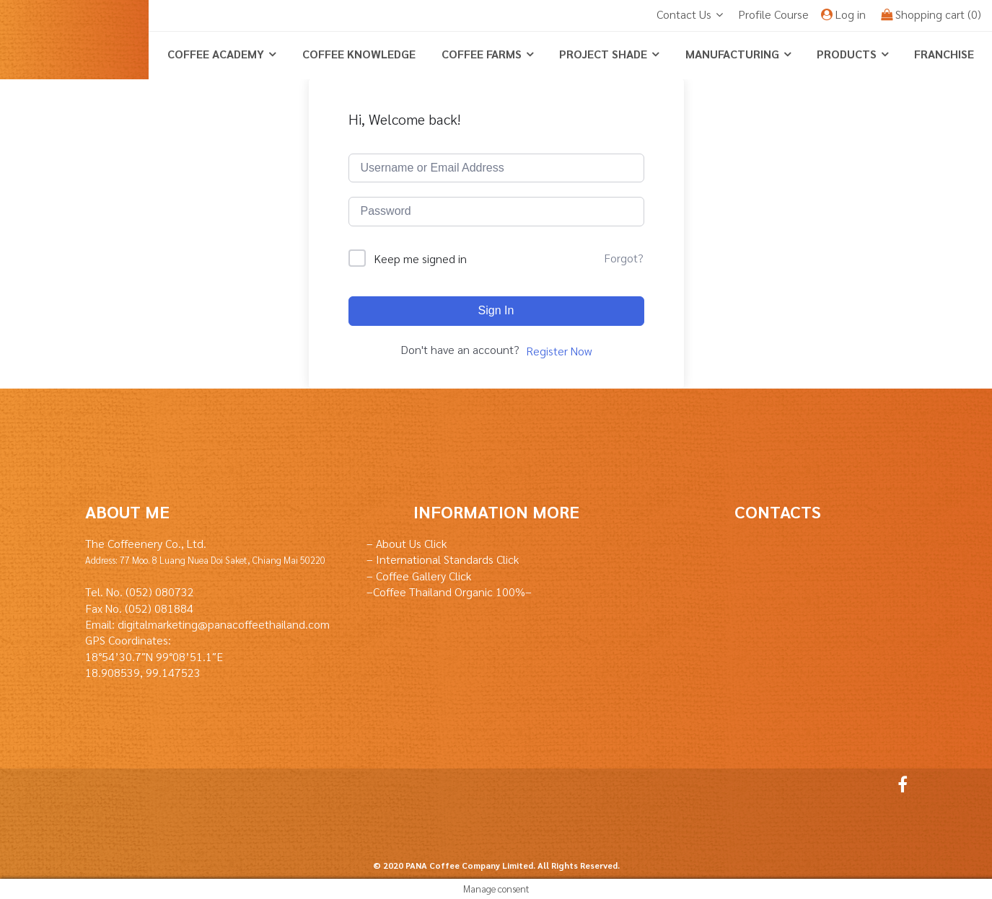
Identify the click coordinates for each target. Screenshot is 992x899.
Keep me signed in (420, 258)
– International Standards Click (442, 559)
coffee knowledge (359, 53)
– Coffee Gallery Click (418, 575)
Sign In (496, 310)
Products (847, 53)
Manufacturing (732, 53)
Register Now (559, 350)
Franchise (944, 53)
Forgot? (624, 257)
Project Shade (603, 53)
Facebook (899, 784)
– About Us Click (406, 543)
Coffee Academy (215, 53)
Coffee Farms (482, 53)
